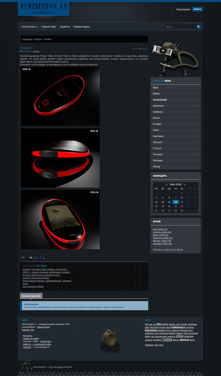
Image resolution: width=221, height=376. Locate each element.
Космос (162, 330)
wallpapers (178, 327)
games (172, 324)
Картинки (151, 330)
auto (150, 324)
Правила (65, 26)
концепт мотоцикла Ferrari (36, 278)
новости (171, 336)
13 (169, 202)
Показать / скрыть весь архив (168, 249)
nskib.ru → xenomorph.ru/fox (37, 344)
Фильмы (158, 160)
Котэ (168, 330)
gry (23, 257)
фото (192, 340)
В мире (157, 123)
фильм (184, 339)
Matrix (156, 93)
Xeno (59, 367)
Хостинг (27, 347)
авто (190, 330)
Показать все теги (154, 345)
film (159, 324)
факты (176, 340)
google (184, 324)
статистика (45, 341)
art (146, 324)
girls (178, 324)
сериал (148, 340)
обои (179, 336)
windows (190, 327)
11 (156, 202)
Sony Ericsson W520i (33, 286)
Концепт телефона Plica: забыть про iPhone (45, 269)
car (154, 324)
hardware (192, 324)
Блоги (156, 117)
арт (157, 333)
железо (38, 39)
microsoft (154, 327)
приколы (189, 336)
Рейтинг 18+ (28, 330)
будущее (163, 333)
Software (158, 111)
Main (155, 87)
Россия (184, 330)
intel (147, 327)
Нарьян (175, 330)
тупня (167, 339)
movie (162, 327)
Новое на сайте (31, 338)
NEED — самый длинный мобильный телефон (46, 272)
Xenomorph (27, 39)
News (25, 283)
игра (185, 333)
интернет (193, 333)
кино (147, 336)
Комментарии (82, 26)
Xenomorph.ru (30, 26)
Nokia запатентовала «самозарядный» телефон (47, 281)
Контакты (28, 335)
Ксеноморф (43, 8)
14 (176, 202)
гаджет (179, 333)
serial (168, 327)
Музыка (157, 142)
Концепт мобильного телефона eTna (41, 275)
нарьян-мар (161, 336)
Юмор (156, 166)
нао (152, 336)
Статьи (157, 148)
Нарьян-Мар (48, 26)
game (165, 324)
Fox (51, 367)
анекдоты (150, 333)
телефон (157, 340)
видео (172, 333)
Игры (156, 130)
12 (163, 202)
